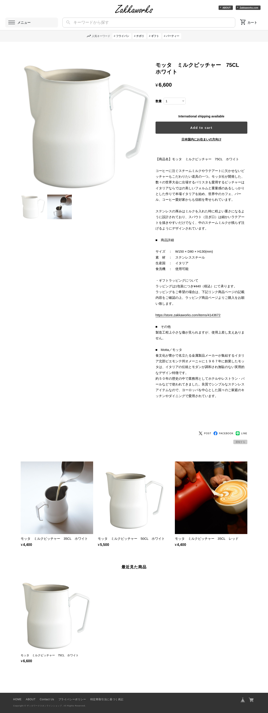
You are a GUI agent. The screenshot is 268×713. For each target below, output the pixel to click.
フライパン (122, 36)
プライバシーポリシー (72, 691)
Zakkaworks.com (249, 7)
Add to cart (203, 127)
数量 (162, 101)
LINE (241, 426)
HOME (17, 691)
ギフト (155, 36)
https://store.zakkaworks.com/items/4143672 (192, 321)
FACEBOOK (224, 426)
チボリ (140, 36)
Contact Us (47, 691)
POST (205, 426)
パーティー (172, 36)
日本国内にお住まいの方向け (203, 139)
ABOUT (227, 7)
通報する (240, 434)
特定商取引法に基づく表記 (106, 691)
